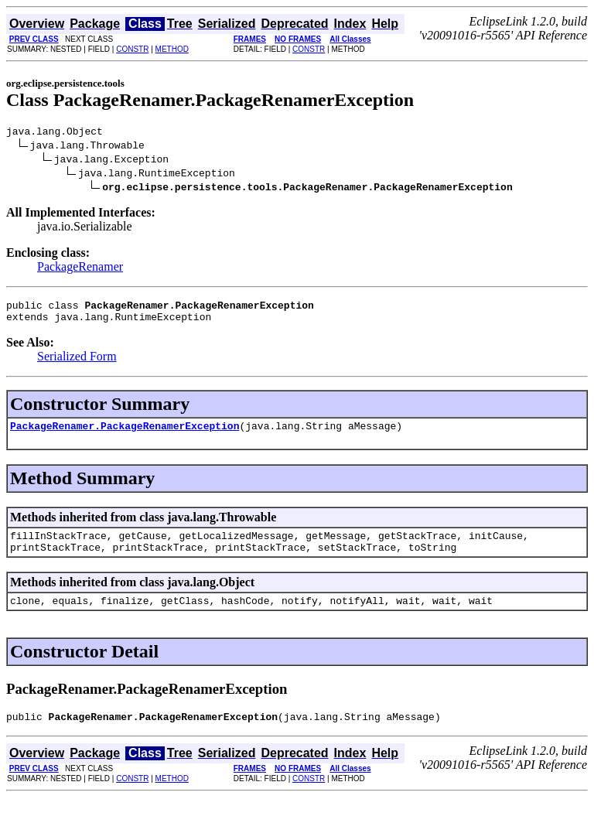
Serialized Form (77, 363)
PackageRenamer (80, 268)
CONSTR (132, 49)
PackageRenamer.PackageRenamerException (124, 435)
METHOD (172, 49)
